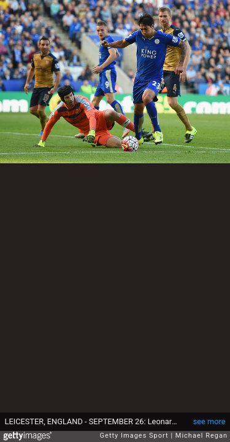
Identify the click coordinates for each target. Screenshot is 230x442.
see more (209, 421)
